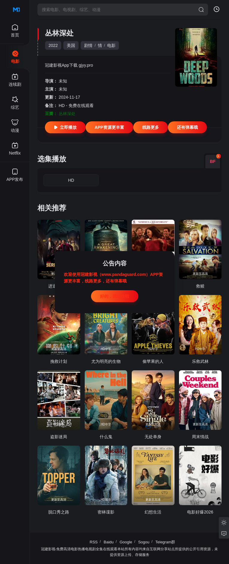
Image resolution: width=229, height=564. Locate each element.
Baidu (108, 542)
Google (126, 542)
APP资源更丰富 (109, 127)
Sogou (143, 542)
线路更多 (150, 127)
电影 (111, 45)
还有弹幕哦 (187, 127)
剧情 (88, 45)
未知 (63, 81)
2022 (53, 45)
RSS (94, 542)
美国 (71, 45)
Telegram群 (165, 542)
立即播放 (65, 127)
